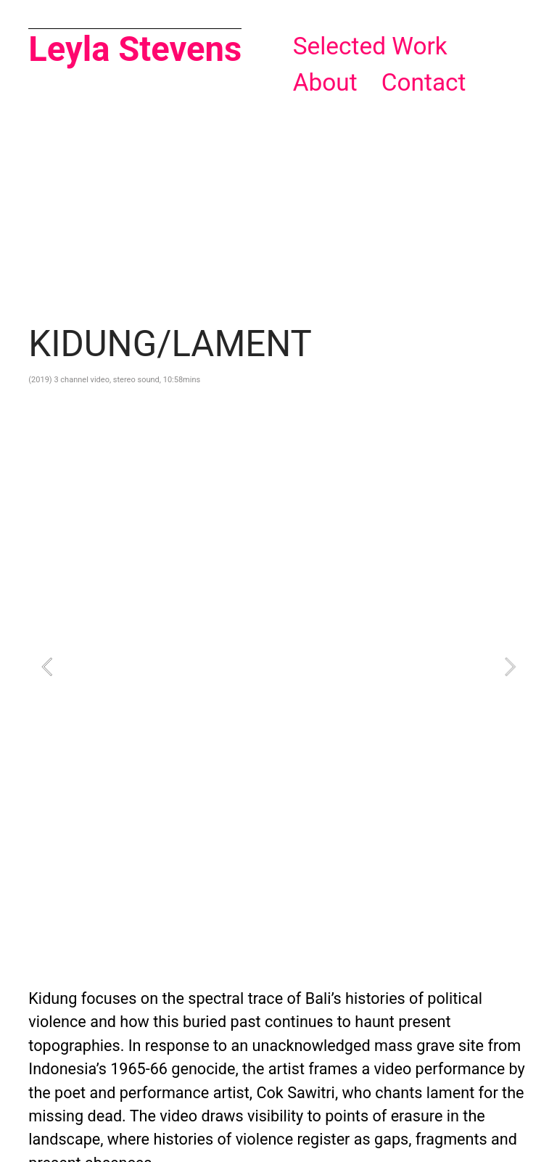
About (337, 82)
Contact (423, 82)
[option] (278, 666)
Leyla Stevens (135, 49)
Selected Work (370, 46)
